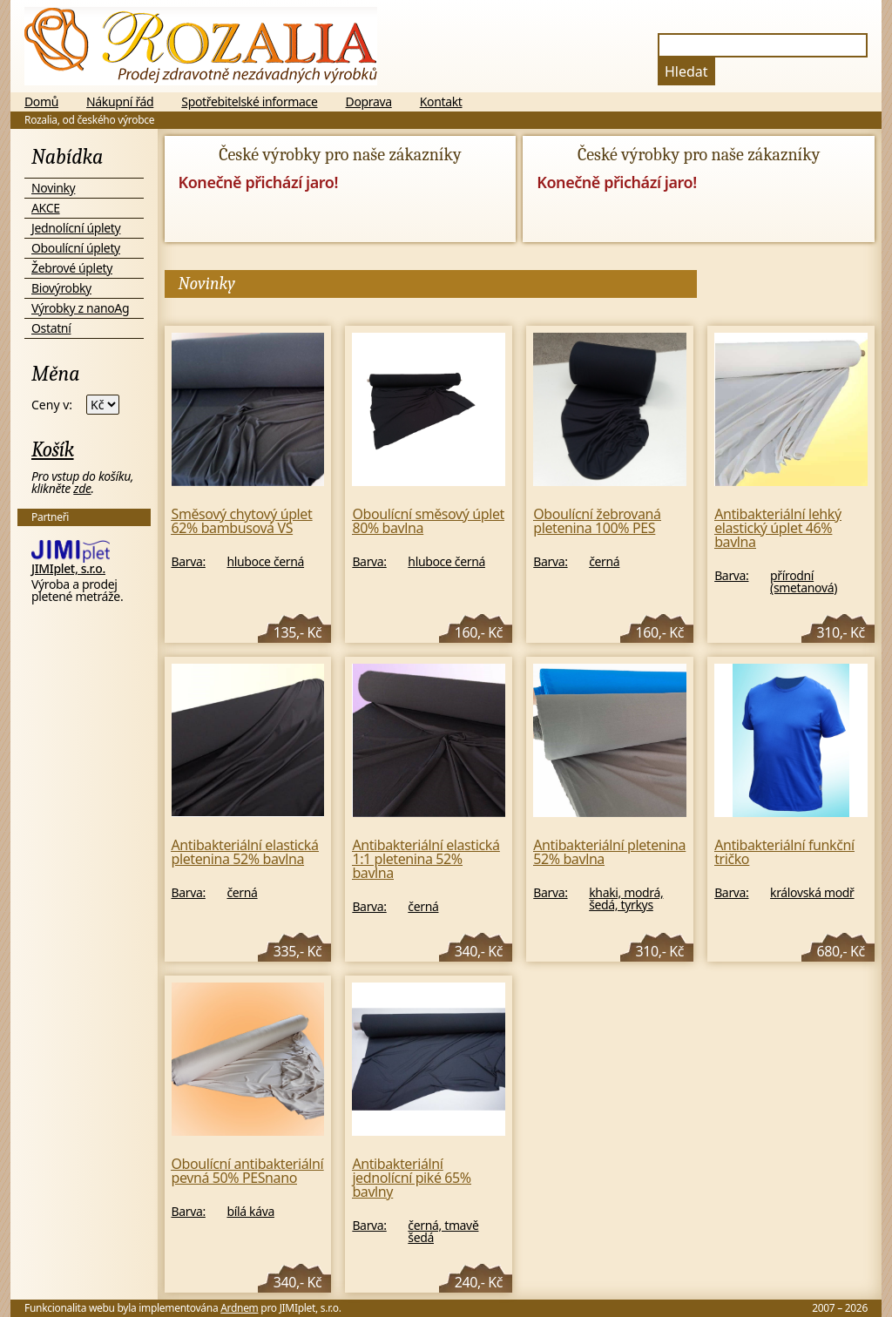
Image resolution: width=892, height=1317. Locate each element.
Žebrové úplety (71, 268)
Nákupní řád (119, 102)
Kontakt (441, 102)
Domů (41, 102)
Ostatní (51, 328)
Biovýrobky (61, 288)
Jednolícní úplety (75, 228)
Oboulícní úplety (75, 248)
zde (82, 488)
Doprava (369, 102)
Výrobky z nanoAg (80, 308)
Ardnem (239, 1307)
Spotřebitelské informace (249, 102)
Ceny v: (51, 405)
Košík (52, 449)
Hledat (686, 71)
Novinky (53, 187)
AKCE (45, 207)
